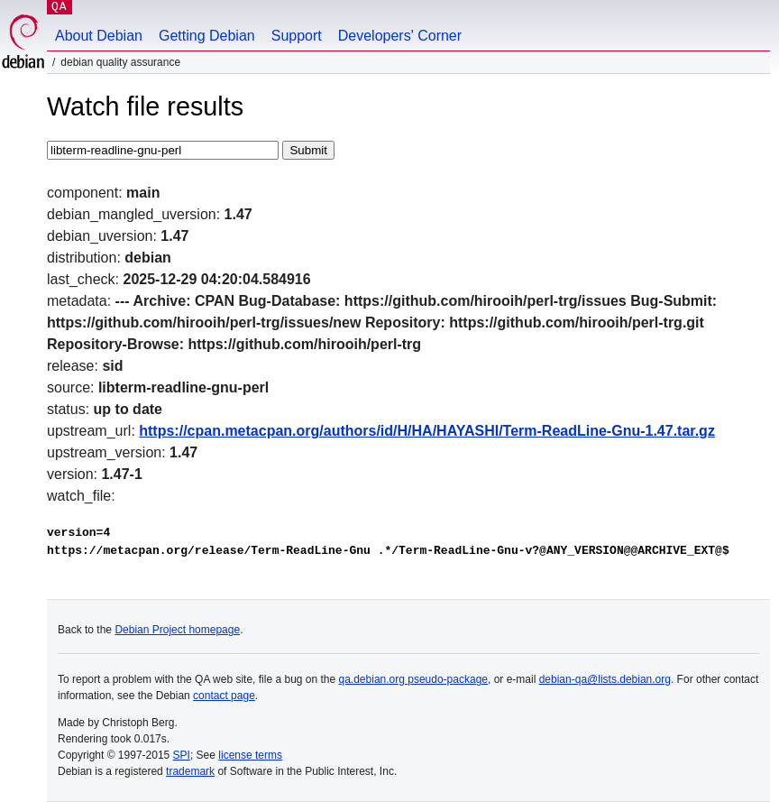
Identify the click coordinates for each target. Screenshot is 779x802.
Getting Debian (207, 35)
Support (296, 35)
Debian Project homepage (177, 629)
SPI (181, 755)
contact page (224, 695)
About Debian (98, 35)
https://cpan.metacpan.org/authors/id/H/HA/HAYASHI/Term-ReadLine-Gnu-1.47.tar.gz (427, 430)
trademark (190, 771)
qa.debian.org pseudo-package (413, 679)
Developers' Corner (400, 35)
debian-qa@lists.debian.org (605, 679)
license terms (250, 755)
